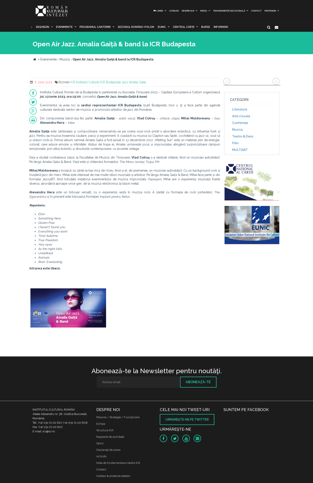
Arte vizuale (241, 116)
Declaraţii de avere (108, 449)
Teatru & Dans (242, 136)
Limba (158, 11)
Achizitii (101, 456)
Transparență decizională (229, 11)
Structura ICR (104, 430)
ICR (72, 82)
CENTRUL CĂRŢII (183, 26)
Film (235, 143)
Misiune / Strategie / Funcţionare (118, 417)
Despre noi (188, 11)
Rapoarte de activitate (110, 436)
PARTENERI (270, 11)
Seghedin (42, 26)
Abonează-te (198, 382)
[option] (68, 308)
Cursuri (174, 11)
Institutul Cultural (87, 82)
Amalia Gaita (137, 82)
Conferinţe (240, 123)
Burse (205, 26)
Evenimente (64, 26)
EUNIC (162, 26)
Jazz (125, 82)
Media (203, 11)
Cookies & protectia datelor (113, 476)
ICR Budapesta (110, 82)
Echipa (100, 423)
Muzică (237, 129)
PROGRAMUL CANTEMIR (95, 26)
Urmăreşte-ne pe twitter (187, 419)
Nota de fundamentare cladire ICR (118, 463)
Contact (256, 11)
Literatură (239, 109)
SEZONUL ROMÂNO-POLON (136, 26)
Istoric (100, 443)
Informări (221, 26)
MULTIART (240, 150)
